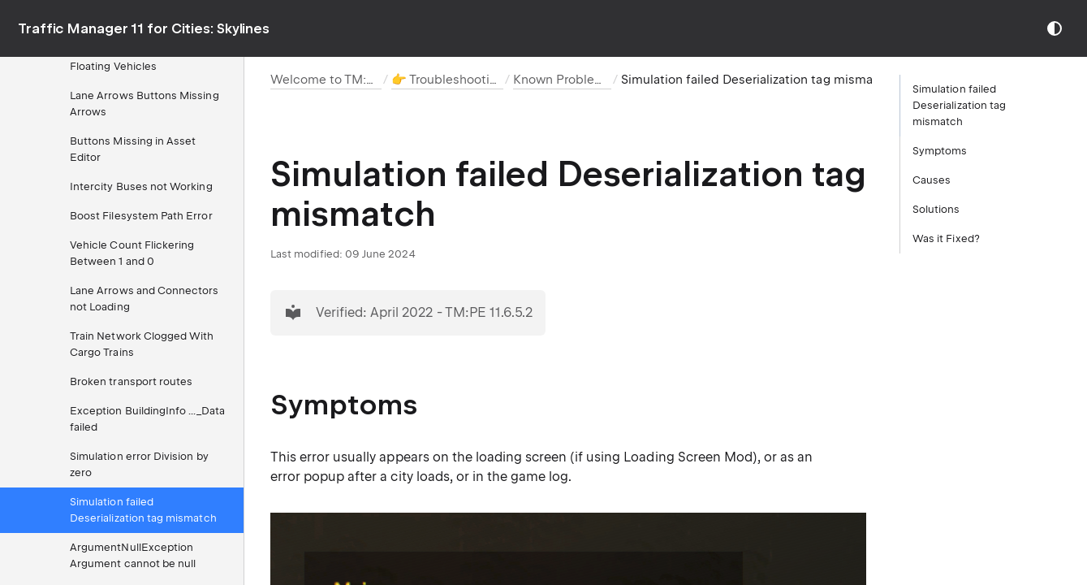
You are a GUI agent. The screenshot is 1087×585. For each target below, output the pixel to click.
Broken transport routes (131, 381)
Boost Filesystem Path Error (141, 216)
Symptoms (939, 151)
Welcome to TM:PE (326, 79)
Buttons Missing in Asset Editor (133, 149)
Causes (931, 180)
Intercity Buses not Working (141, 186)
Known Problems (562, 79)
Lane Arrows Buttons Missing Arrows (144, 103)
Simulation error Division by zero (139, 464)
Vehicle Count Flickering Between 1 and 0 (132, 253)
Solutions (936, 209)
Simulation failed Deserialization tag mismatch (143, 510)
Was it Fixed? (946, 238)
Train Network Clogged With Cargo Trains (142, 344)
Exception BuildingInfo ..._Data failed (147, 419)
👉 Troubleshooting (447, 79)
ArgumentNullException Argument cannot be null (133, 555)
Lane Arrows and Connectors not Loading (144, 298)
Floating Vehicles (113, 66)
